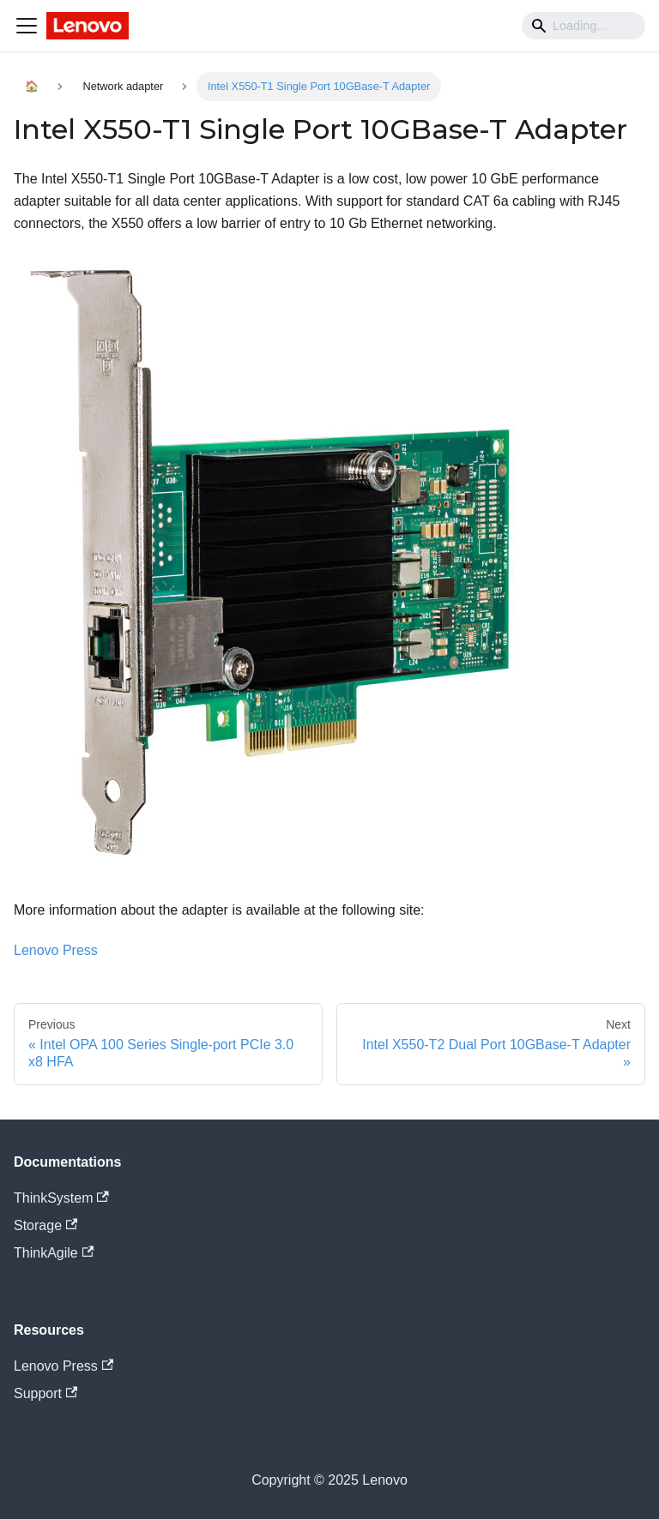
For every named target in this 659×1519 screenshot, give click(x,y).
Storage (45, 1225)
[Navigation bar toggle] (26, 26)
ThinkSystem (61, 1198)
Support (45, 1393)
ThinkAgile (54, 1253)
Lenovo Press (56, 950)
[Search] (583, 25)
